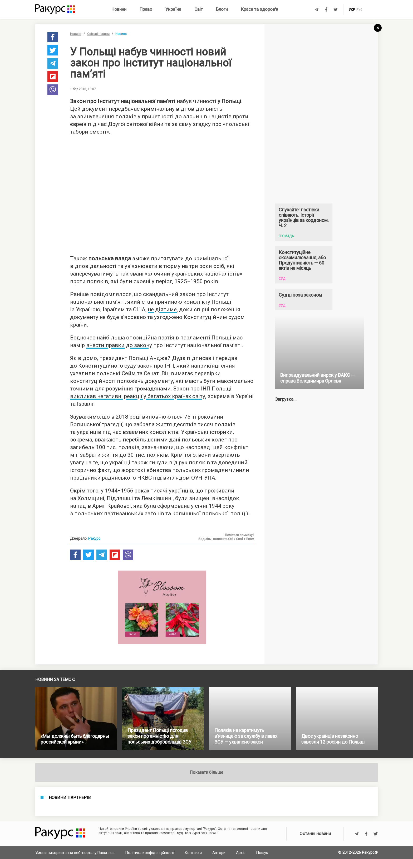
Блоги (222, 9)
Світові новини (98, 34)
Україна (173, 9)
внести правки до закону (119, 345)
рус (359, 10)
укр (352, 10)
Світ (198, 9)
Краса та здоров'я (259, 9)
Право (146, 9)
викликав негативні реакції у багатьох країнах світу (137, 396)
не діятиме (162, 309)
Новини (118, 9)
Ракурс (94, 538)
